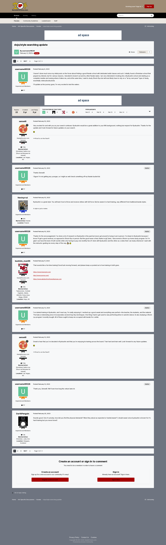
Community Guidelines (30, 21)
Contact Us (85, 537)
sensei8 (22, 121)
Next (25, 61)
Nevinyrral (23, 198)
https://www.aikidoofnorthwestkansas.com (47, 279)
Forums (16, 21)
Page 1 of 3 (38, 61)
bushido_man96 (22, 261)
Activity (25, 15)
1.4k (23, 435)
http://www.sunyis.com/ (41, 275)
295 (23, 218)
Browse (16, 16)
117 (23, 90)
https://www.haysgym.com (42, 272)
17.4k (23, 147)
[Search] (127, 15)
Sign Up (149, 6)
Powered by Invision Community (83, 542)
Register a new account (50, 480)
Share (132, 52)
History (34, 15)
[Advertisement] (83, 519)
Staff (55, 21)
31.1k (23, 287)
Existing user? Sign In (134, 6)
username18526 (28, 51)
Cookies (94, 537)
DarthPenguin (22, 414)
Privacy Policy (74, 537)
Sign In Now (116, 480)
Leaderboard (46, 21)
